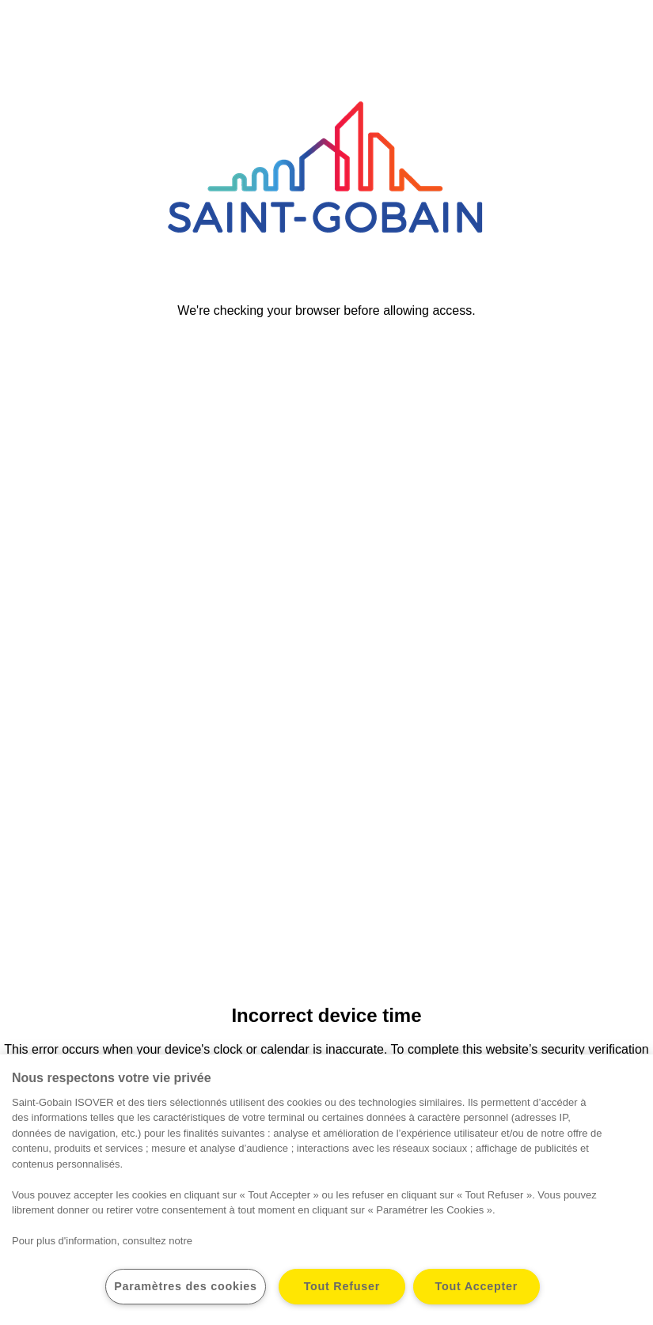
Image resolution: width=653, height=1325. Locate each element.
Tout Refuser (342, 1286)
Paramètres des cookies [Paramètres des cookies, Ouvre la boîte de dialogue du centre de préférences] (185, 1286)
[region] (326, 1189)
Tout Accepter (476, 1286)
